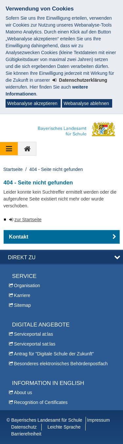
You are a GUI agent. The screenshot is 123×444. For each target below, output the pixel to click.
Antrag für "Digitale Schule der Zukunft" (54, 353)
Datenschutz (24, 427)
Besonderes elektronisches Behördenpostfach (61, 363)
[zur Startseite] (27, 149)
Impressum (98, 420)
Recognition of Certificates (41, 402)
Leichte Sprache (64, 427)
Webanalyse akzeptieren (32, 103)
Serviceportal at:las (33, 334)
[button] (61, 236)
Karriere (22, 295)
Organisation (27, 285)
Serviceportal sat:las (34, 344)
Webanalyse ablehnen (86, 103)
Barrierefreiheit (26, 433)
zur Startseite (27, 219)
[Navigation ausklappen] (9, 149)
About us (23, 392)
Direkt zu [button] (21, 257)
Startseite (13, 169)
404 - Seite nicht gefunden (56, 169)
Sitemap (22, 305)
